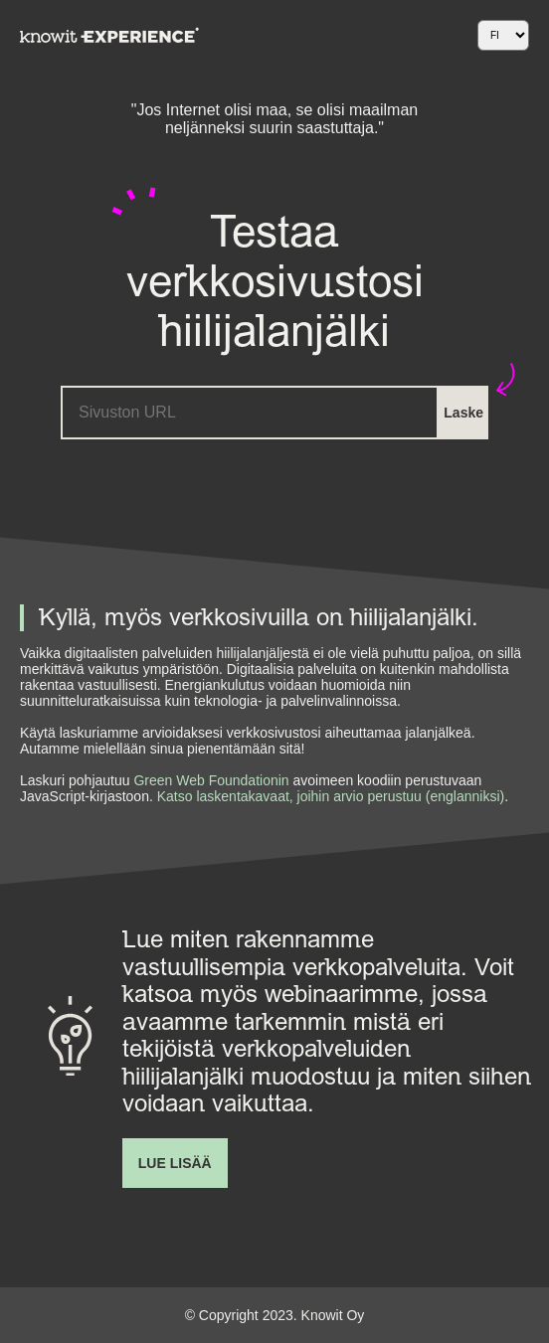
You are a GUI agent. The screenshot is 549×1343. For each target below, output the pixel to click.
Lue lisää (175, 1163)
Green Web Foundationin (210, 780)
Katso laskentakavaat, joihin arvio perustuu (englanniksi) (328, 796)
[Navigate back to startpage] (109, 35)
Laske (463, 412)
